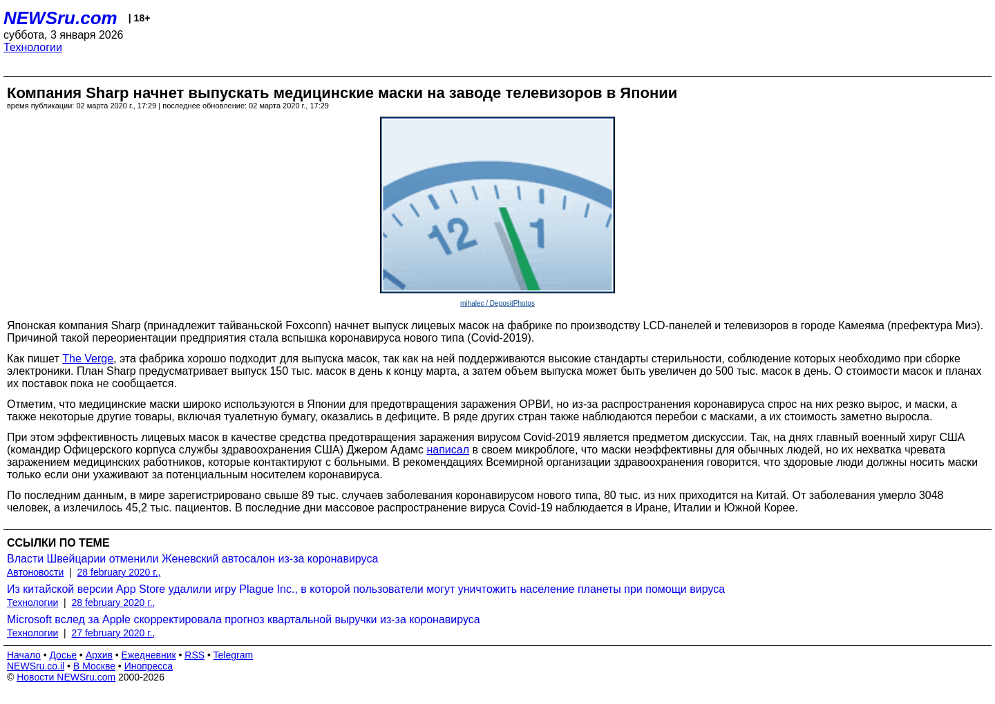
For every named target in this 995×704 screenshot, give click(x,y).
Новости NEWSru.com (66, 677)
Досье (63, 655)
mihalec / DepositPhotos (497, 303)
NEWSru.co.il (35, 666)
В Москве (94, 666)
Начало (24, 655)
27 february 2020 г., (113, 632)
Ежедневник (149, 655)
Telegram (234, 655)
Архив (99, 655)
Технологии (32, 47)
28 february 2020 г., (119, 572)
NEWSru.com (60, 18)
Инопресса (148, 666)
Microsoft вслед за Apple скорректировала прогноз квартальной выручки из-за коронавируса (243, 619)
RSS (194, 655)
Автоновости (35, 572)
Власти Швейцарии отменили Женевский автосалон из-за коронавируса (192, 559)
